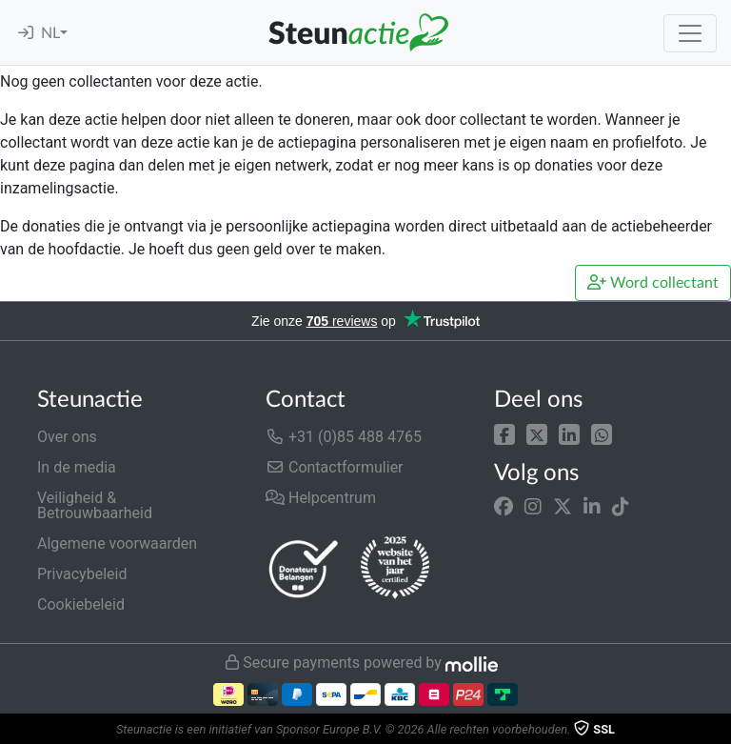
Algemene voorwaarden (117, 543)
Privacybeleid (82, 574)
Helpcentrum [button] (321, 498)
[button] (504, 433)
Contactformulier (335, 467)
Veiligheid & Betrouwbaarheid (94, 505)
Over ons (67, 437)
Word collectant (653, 282)
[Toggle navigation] (690, 33)
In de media (76, 467)
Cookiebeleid (81, 604)
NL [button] (50, 33)
